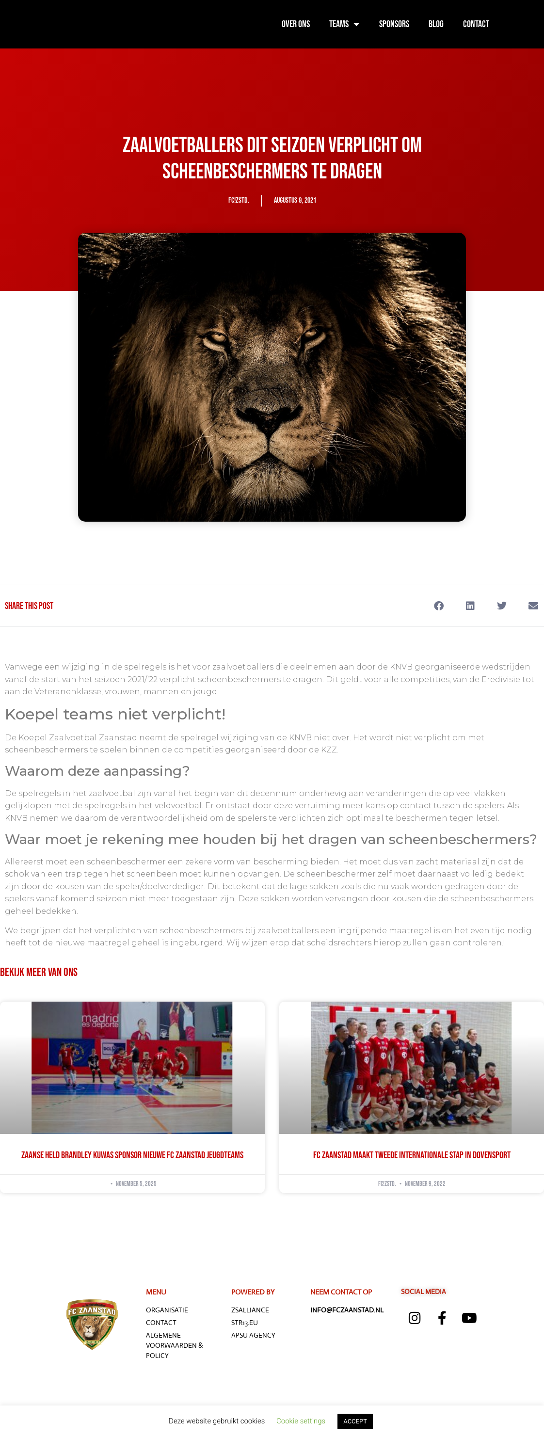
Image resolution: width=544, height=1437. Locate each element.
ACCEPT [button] (355, 1421)
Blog (436, 24)
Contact (476, 24)
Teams (344, 24)
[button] (438, 606)
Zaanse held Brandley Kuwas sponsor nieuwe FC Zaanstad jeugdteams (132, 1155)
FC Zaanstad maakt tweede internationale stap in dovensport (412, 1155)
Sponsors (394, 24)
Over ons (296, 24)
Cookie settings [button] (300, 1421)
